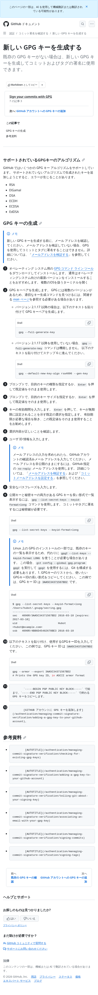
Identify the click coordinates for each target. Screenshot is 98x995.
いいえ (29, 918)
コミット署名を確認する (33, 33)
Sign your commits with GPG (30, 96)
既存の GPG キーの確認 (24, 879)
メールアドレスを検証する (50, 254)
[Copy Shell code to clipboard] (89, 323)
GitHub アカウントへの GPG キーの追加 (41, 111)
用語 (33, 976)
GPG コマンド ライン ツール (73, 268)
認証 (12, 33)
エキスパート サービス (17, 980)
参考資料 (14, 737)
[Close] (87, 6)
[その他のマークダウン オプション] (42, 85)
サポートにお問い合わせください (25, 948)
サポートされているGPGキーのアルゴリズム (44, 160)
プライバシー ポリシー (15, 925)
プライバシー (47, 976)
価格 (78, 976)
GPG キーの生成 (22, 223)
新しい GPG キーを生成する (69, 33)
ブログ (38, 980)
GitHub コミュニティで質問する (24, 943)
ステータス (65, 976)
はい (11, 918)
